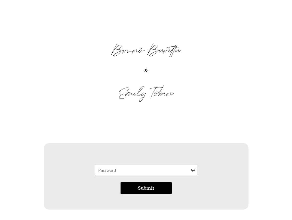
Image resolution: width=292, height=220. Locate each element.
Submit (146, 188)
